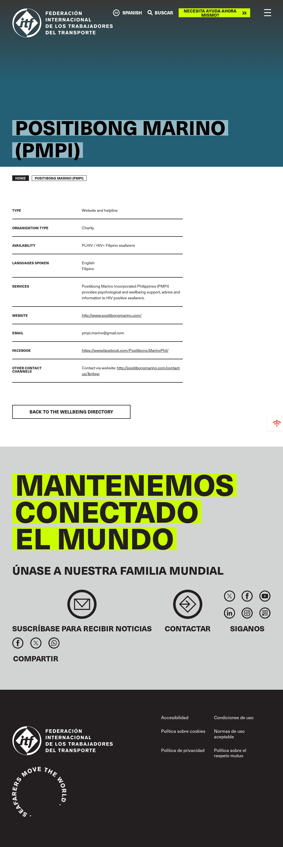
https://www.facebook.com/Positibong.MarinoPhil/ (125, 350)
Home (20, 178)
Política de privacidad (183, 750)
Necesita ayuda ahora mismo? (210, 12)
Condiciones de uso (234, 717)
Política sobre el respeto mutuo (230, 753)
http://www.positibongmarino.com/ (112, 315)
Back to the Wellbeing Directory (71, 411)
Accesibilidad (174, 717)
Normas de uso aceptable (229, 733)
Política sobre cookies (183, 731)
